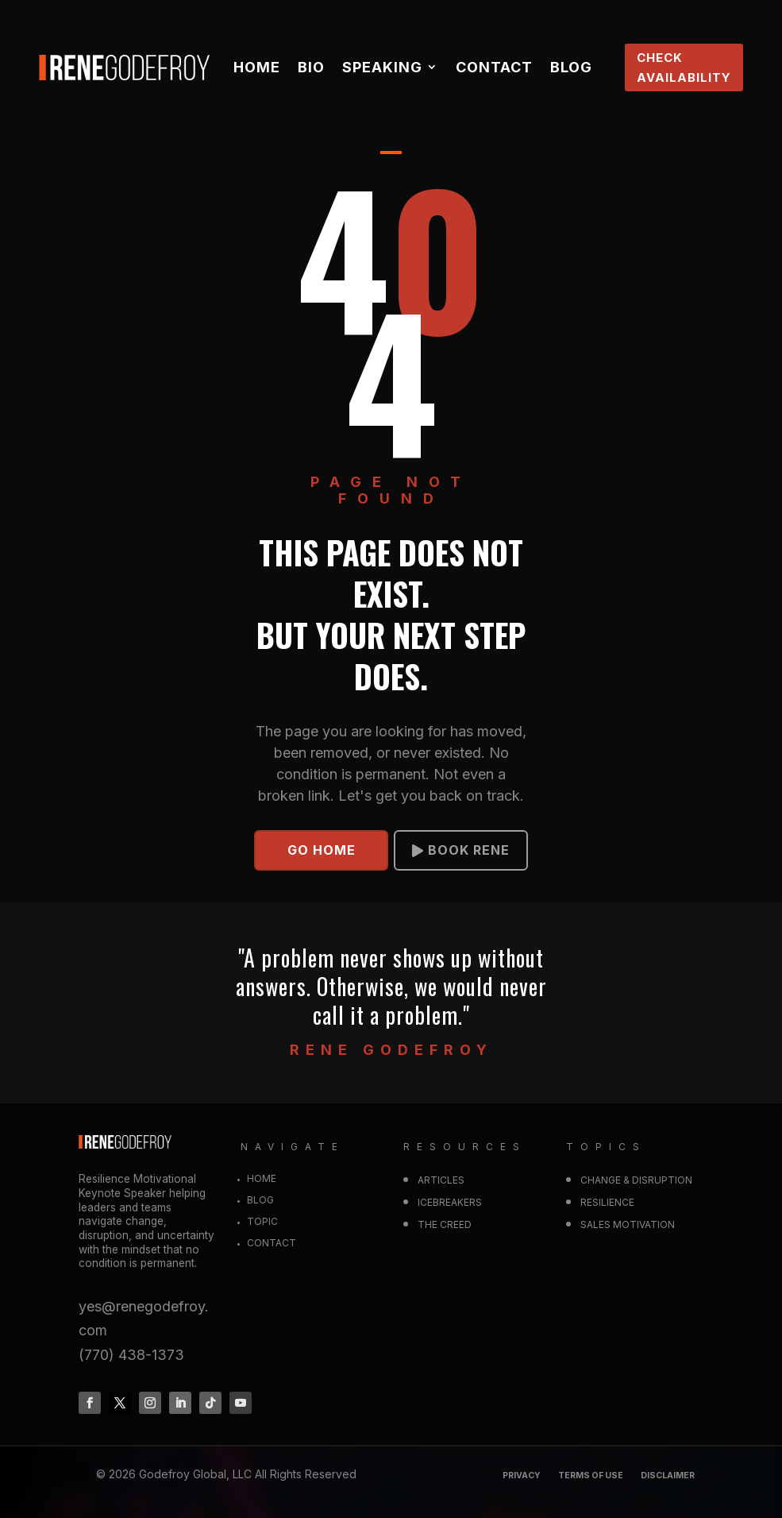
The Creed (445, 1224)
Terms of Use (590, 1475)
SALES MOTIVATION (627, 1224)
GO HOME (321, 850)
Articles (441, 1180)
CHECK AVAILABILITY (684, 68)
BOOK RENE (469, 850)
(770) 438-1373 (131, 1354)
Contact (494, 67)
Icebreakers (450, 1202)
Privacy (522, 1475)
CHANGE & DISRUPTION (636, 1180)
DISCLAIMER (668, 1475)
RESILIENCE (607, 1202)
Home (256, 67)
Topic (262, 1221)
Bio (311, 67)
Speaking (382, 67)
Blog (571, 67)
